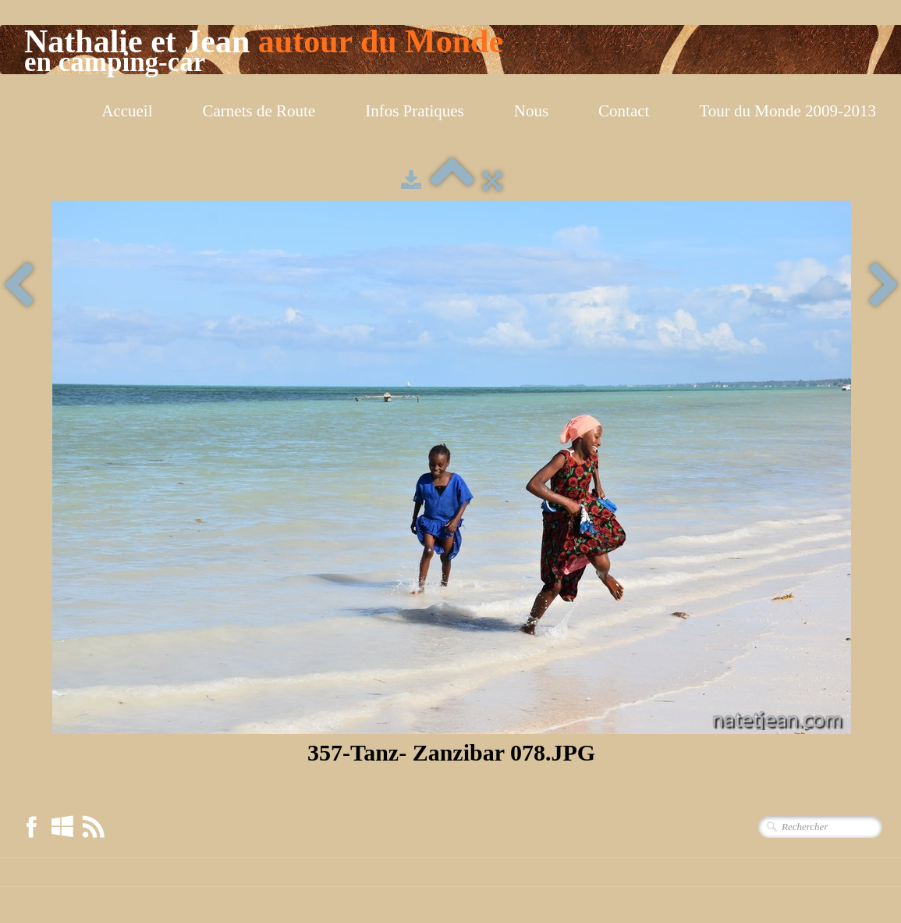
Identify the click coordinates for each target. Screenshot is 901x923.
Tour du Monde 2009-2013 (787, 111)
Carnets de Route (259, 111)
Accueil (126, 111)
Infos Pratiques (414, 111)
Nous (531, 111)
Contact (623, 111)
